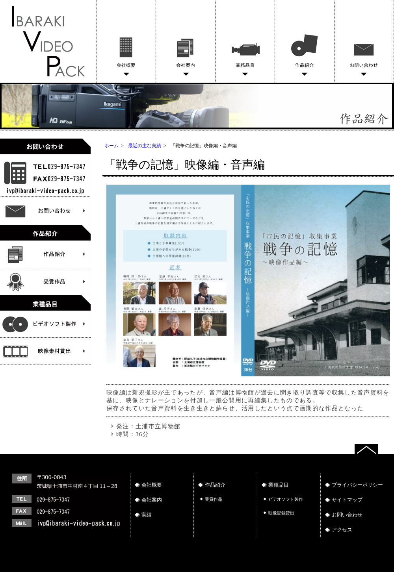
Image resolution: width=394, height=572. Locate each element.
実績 (146, 515)
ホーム (111, 145)
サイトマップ (347, 500)
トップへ (374, 448)
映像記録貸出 (281, 513)
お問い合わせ (364, 41)
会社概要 (126, 41)
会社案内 (186, 41)
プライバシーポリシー (357, 485)
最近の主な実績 (144, 145)
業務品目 (245, 41)
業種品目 (278, 485)
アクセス (342, 530)
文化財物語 (45, 324)
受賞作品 (45, 281)
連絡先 (67, 513)
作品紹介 (305, 41)
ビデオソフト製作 (45, 351)
